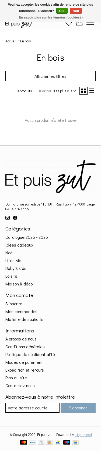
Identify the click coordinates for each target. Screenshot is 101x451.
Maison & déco (19, 284)
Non (76, 11)
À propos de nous (21, 339)
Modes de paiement (24, 362)
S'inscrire (13, 303)
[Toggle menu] (90, 22)
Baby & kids (15, 268)
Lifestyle (13, 260)
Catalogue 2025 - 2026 (26, 237)
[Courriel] (32, 407)
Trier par (45, 91)
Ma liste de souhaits (24, 319)
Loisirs (11, 276)
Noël (9, 252)
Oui (62, 11)
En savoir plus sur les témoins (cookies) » (51, 17)
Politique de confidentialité (30, 354)
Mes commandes (21, 311)
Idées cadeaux (19, 245)
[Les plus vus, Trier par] (65, 91)
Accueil (10, 41)
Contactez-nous (20, 385)
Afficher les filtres (50, 76)
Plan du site (16, 377)
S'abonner (78, 407)
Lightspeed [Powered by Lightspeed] (83, 434)
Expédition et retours (24, 370)
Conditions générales (25, 346)
